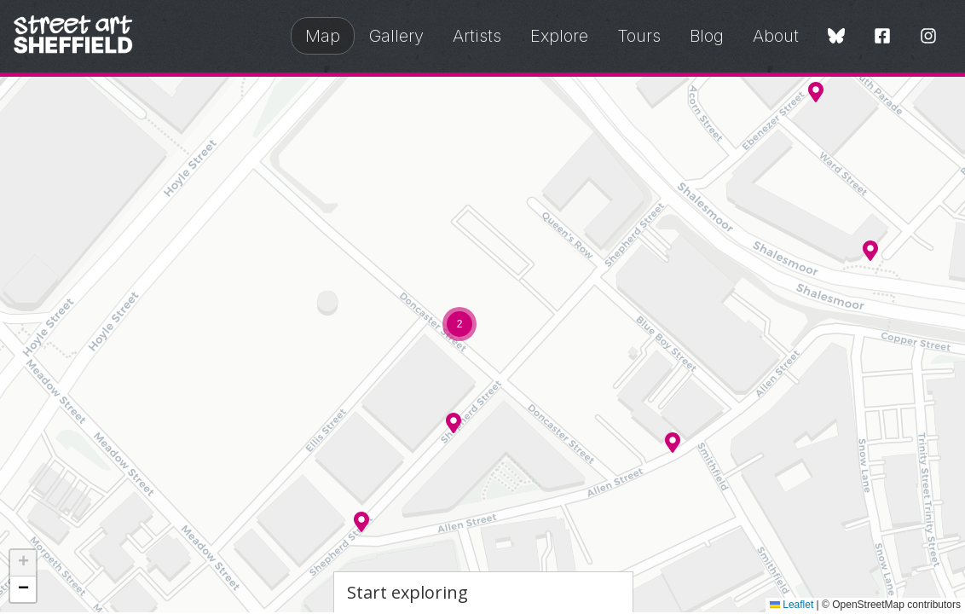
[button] (672, 442)
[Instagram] (928, 37)
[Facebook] (882, 37)
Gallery (396, 36)
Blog (707, 36)
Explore (559, 36)
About (776, 36)
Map (322, 36)
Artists (477, 36)
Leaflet (791, 605)
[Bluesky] (836, 37)
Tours (639, 36)
